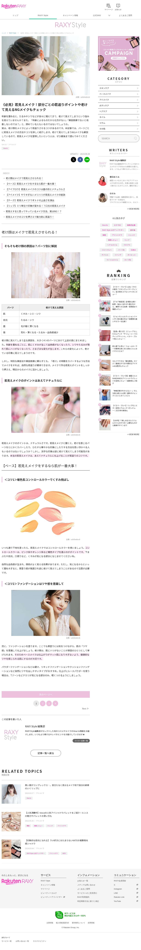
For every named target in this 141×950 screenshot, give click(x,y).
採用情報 (91, 923)
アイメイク (12, 144)
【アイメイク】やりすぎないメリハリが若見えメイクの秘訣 (35, 194)
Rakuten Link (119, 897)
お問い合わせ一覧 (22, 941)
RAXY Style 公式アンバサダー (36, 853)
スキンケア (104, 88)
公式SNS (97, 15)
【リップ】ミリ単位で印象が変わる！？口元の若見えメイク (35, 205)
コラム (102, 122)
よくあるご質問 (125, 15)
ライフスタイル (112, 260)
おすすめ (117, 225)
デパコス (105, 255)
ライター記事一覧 (81, 740)
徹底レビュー (38, 826)
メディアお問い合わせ (86, 885)
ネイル (102, 117)
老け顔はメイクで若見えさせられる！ (24, 178)
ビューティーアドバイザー (51, 897)
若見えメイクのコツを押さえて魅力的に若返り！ (30, 216)
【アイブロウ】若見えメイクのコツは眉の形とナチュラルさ (35, 189)
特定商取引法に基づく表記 (88, 901)
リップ (126, 240)
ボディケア (104, 105)
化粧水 (133, 250)
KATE (64, 853)
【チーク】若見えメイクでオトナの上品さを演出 (30, 200)
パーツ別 (121, 250)
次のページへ (45, 694)
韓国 (28, 826)
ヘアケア (103, 111)
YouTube (117, 901)
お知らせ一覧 (82, 881)
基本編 (132, 230)
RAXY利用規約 (83, 897)
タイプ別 (127, 260)
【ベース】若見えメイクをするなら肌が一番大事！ (31, 183)
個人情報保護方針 (62, 923)
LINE (116, 893)
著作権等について (78, 923)
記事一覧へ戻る (46, 753)
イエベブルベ (107, 250)
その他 (102, 128)
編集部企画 (131, 225)
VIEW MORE (133, 208)
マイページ (45, 889)
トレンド (50, 826)
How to (5, 148)
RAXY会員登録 (120, 881)
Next (85, 708)
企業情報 (50, 923)
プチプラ (127, 245)
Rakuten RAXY (14, 6)
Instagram (118, 889)
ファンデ (118, 255)
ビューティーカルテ (49, 893)
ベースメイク (105, 94)
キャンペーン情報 (70, 15)
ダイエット (132, 255)
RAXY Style (43, 15)
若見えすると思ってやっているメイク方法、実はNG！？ (34, 211)
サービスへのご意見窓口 (87, 893)
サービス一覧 (7, 941)
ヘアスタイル (112, 245)
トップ (15, 15)
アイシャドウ (62, 826)
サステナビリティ (39, 941)
